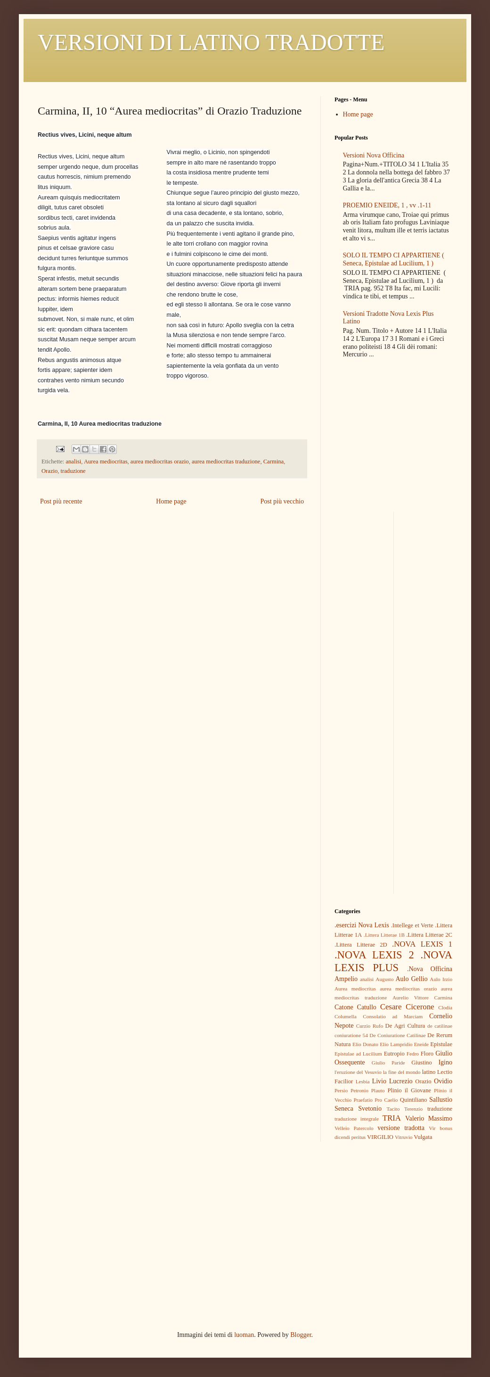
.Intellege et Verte (412, 925)
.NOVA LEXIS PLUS (393, 961)
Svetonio (370, 1108)
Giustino (421, 1062)
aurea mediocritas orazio (160, 461)
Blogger (300, 1334)
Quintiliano (413, 1100)
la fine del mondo (402, 1072)
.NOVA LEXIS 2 (374, 955)
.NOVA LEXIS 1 (422, 944)
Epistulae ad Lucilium (358, 1053)
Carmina (273, 461)
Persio (341, 1090)
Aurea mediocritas (106, 461)
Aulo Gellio (412, 978)
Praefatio (362, 1100)
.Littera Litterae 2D (361, 944)
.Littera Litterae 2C (429, 935)
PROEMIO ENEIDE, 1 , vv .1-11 (387, 205)
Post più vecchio (282, 501)
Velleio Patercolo (354, 1128)
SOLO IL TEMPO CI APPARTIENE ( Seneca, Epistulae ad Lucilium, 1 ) (393, 259)
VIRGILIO (380, 1137)
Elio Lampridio (396, 1044)
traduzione (73, 471)
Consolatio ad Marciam (393, 1016)
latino (429, 1072)
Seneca (344, 1108)
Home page (171, 501)
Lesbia (363, 1081)
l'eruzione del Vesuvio (358, 1072)
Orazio (49, 471)
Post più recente (61, 501)
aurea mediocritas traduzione (226, 461)
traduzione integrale (357, 1118)
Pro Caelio (386, 1100)
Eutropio (394, 1053)
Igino (445, 1062)
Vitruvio (403, 1137)
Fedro (413, 1053)
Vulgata (423, 1137)
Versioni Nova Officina (373, 155)
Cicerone (420, 1006)
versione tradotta (401, 1127)
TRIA (392, 1117)
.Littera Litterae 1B (384, 935)
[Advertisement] (393, 571)
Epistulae (441, 1044)
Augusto (384, 979)
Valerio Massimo (428, 1118)
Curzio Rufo (369, 1026)
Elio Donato (365, 1044)
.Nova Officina (429, 969)
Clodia (445, 1007)
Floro (427, 1053)
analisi (73, 461)
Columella (346, 1016)
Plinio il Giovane (409, 1090)
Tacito (393, 1109)
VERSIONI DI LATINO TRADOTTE (211, 42)
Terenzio (413, 1109)
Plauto (378, 1090)
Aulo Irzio (441, 979)
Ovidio (443, 1081)
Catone (344, 1007)
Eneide (421, 1044)
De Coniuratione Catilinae (397, 1035)
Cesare (391, 1006)
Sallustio (440, 1099)
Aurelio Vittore (410, 997)
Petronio (359, 1090)
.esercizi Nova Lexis (362, 925)
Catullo (366, 1007)
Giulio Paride (388, 1062)
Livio (379, 1081)
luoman (244, 1334)
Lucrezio (401, 1081)
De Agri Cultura (405, 1025)
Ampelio (346, 978)
